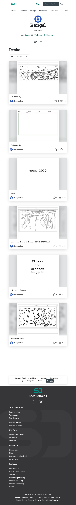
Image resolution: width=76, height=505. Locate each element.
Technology (13, 415)
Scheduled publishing (17, 477)
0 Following (38, 35)
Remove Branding (16, 480)
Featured (13, 10)
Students (12, 441)
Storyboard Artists (16, 435)
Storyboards (14, 418)
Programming (14, 412)
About (18, 500)
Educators (13, 438)
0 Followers (48, 35)
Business (23, 10)
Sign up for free (51, 4)
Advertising (13, 459)
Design (33, 10)
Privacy (31, 500)
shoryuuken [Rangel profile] (16, 101)
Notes (11, 486)
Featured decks (15, 422)
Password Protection (17, 471)
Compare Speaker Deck (18, 456)
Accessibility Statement (51, 500)
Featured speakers (16, 425)
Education (43, 10)
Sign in (38, 4)
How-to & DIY (56, 10)
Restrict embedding (16, 483)
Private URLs (14, 468)
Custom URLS (14, 474)
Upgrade (50, 381)
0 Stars (38, 42)
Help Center (14, 450)
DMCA (38, 500)
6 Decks (26, 35)
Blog (11, 453)
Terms (24, 500)
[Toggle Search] (61, 4)
